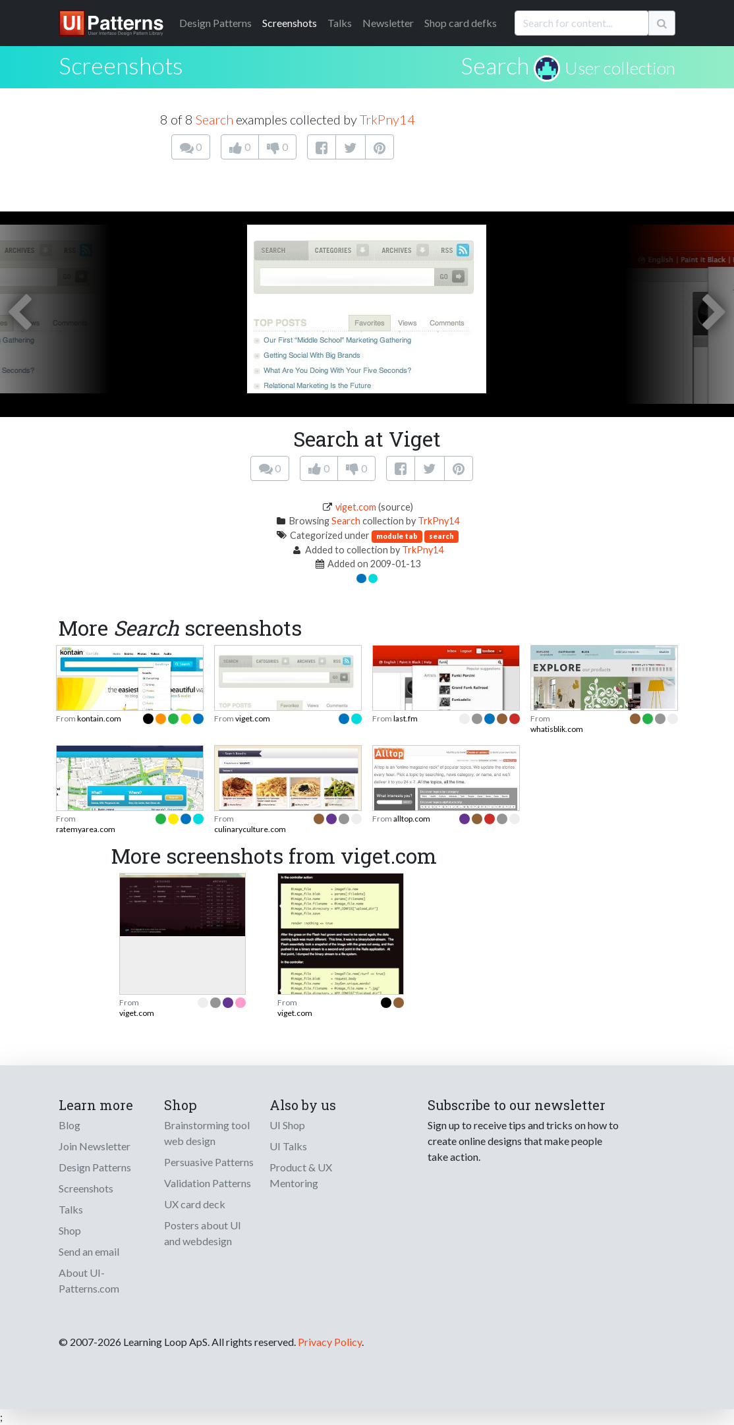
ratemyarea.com (85, 829)
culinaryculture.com (250, 829)
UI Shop (287, 1125)
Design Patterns (95, 1167)
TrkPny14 (387, 119)
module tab (397, 536)
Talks (339, 22)
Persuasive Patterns (209, 1162)
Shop (70, 1230)
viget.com (355, 507)
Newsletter (388, 22)
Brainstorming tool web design (207, 1133)
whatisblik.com (556, 729)
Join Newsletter (94, 1146)
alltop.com (411, 819)
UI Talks (288, 1146)
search (441, 536)
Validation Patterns (207, 1183)
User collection (620, 67)
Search (495, 65)
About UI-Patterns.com (89, 1280)
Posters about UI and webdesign (202, 1233)
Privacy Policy (330, 1341)
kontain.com (99, 718)
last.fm (405, 718)
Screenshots (289, 22)
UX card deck (194, 1204)
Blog (69, 1125)
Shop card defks (460, 22)
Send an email (89, 1251)
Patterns (215, 22)
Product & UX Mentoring (300, 1175)
